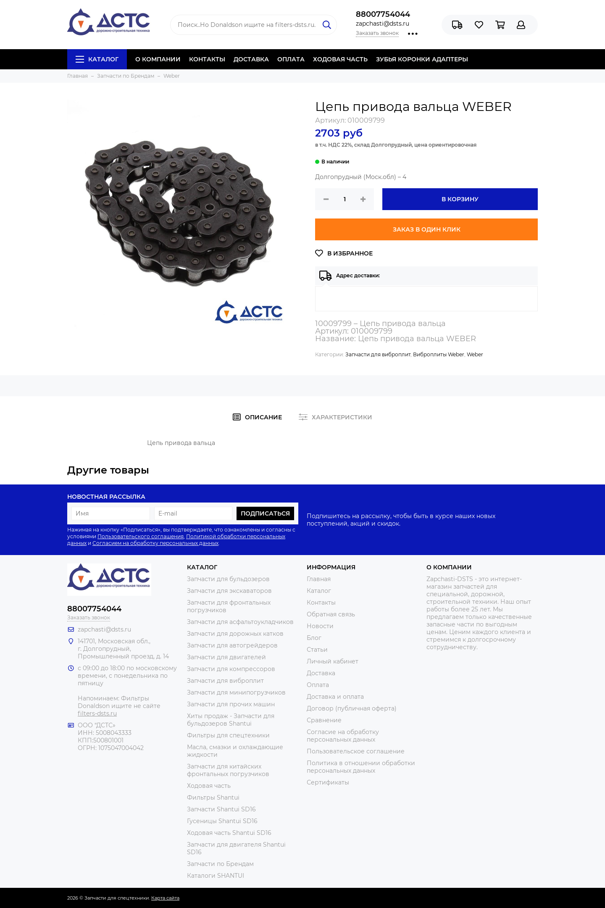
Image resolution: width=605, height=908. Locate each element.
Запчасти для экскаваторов (229, 591)
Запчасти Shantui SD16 (221, 809)
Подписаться (265, 513)
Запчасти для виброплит (377, 354)
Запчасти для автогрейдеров (232, 645)
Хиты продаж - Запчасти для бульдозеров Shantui (230, 719)
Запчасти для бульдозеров (228, 579)
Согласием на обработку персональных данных (155, 543)
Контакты (321, 602)
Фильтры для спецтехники (228, 735)
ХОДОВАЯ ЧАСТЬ (340, 59)
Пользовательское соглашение (356, 751)
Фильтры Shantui (213, 797)
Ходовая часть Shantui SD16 (229, 833)
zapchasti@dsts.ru (382, 23)
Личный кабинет (332, 661)
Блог (314, 638)
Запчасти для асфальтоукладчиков (240, 622)
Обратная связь (331, 614)
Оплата (318, 685)
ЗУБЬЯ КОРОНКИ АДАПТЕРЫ (422, 59)
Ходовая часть (209, 786)
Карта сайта (165, 898)
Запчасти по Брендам (220, 864)
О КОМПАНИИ (158, 59)
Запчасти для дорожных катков (235, 633)
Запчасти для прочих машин (231, 704)
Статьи (317, 649)
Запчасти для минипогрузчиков (236, 692)
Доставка (321, 673)
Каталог (97, 59)
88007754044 (383, 14)
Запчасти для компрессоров (231, 669)
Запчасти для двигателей (226, 657)
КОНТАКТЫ (207, 59)
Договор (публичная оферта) (352, 708)
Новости (320, 626)
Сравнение (324, 720)
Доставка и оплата (335, 696)
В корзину (460, 199)
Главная (319, 579)
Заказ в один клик (426, 229)
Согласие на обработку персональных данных (343, 735)
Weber (475, 354)
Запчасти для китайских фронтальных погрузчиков (228, 770)
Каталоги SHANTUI (215, 875)
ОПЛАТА (291, 59)
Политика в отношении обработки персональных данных (361, 766)
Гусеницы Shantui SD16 (222, 821)
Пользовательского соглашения (140, 536)
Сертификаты (328, 782)
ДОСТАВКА (251, 59)
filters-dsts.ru (97, 713)
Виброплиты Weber (438, 354)
